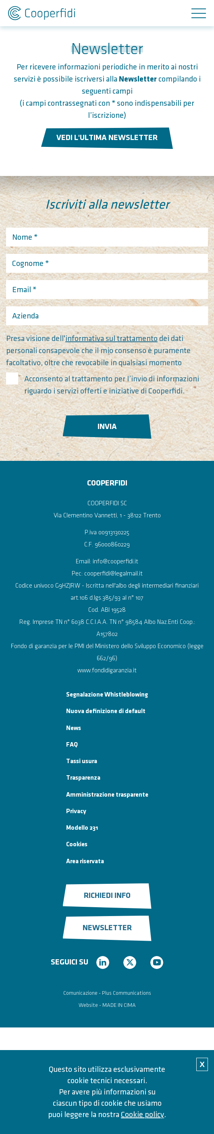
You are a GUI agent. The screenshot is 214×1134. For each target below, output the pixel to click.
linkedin (102, 962)
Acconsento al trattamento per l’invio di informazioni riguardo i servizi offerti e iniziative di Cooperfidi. (111, 385)
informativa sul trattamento (111, 338)
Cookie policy (142, 1114)
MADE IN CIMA (119, 1005)
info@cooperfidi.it (115, 562)
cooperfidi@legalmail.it (113, 574)
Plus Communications (126, 993)
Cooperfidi (41, 13)
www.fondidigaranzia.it (107, 670)
